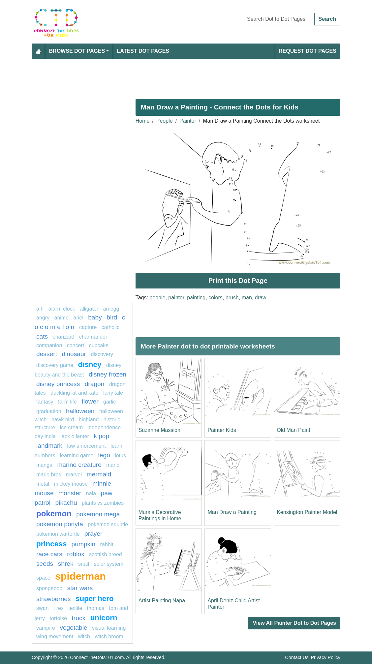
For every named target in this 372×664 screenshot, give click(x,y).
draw (260, 297)
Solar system (108, 564)
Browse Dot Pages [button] (77, 51)
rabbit (106, 544)
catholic (110, 327)
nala (91, 493)
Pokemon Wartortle (58, 534)
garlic (109, 402)
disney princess (58, 383)
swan (42, 608)
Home (143, 121)
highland (89, 419)
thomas (95, 608)
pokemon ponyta (59, 524)
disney (90, 364)
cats (42, 336)
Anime (61, 317)
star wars (80, 588)
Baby (95, 317)
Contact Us (296, 657)
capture (88, 327)
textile (75, 608)
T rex (58, 608)
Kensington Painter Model (307, 512)
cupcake (99, 345)
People (164, 121)
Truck (78, 618)
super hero (95, 598)
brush (232, 297)
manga (44, 465)
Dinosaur (74, 353)
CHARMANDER (93, 337)
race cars (49, 554)
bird (112, 317)
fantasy (44, 402)
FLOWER (89, 401)
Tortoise (58, 618)
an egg (111, 309)
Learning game (76, 455)
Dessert (46, 353)
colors (215, 297)
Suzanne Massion (159, 430)
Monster (69, 493)
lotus (120, 455)
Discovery (102, 354)
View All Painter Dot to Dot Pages (294, 623)
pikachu (66, 502)
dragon (95, 383)
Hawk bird (62, 419)
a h (40, 309)
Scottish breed (105, 554)
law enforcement (86, 446)
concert (75, 345)
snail (83, 564)
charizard (64, 337)
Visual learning (109, 628)
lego (104, 455)
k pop (101, 436)
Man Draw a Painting (232, 512)
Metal (42, 484)
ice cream (71, 427)
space (43, 578)
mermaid (99, 474)
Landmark (49, 445)
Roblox (75, 554)
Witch (84, 636)
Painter (187, 121)
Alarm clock (61, 309)
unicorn (103, 618)
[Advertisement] (186, 76)
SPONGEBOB (49, 588)
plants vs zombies (103, 503)
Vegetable (73, 627)
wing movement (54, 636)
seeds (44, 563)
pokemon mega (98, 514)
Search (327, 19)
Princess (51, 544)
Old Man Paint (293, 430)
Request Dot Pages (307, 51)
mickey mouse (71, 484)
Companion (49, 345)
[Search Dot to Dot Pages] (279, 19)
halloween (80, 410)
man (247, 297)
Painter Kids (221, 430)
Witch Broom (109, 636)
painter (176, 297)
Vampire (45, 628)
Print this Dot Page (237, 280)
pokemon (54, 513)
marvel (74, 474)
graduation (48, 411)
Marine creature (79, 464)
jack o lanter (75, 436)
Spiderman (80, 576)
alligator (89, 309)
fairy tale (113, 393)
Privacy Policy (325, 657)
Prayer (93, 533)
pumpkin (84, 544)
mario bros (48, 474)
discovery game (54, 365)
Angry (42, 317)
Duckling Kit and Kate (74, 393)
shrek (66, 563)
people (157, 297)
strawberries (53, 598)
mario (112, 465)
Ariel (78, 317)
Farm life (67, 402)
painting (196, 297)
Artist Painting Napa (162, 600)
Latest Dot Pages (143, 51)
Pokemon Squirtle (108, 524)
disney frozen (107, 374)
